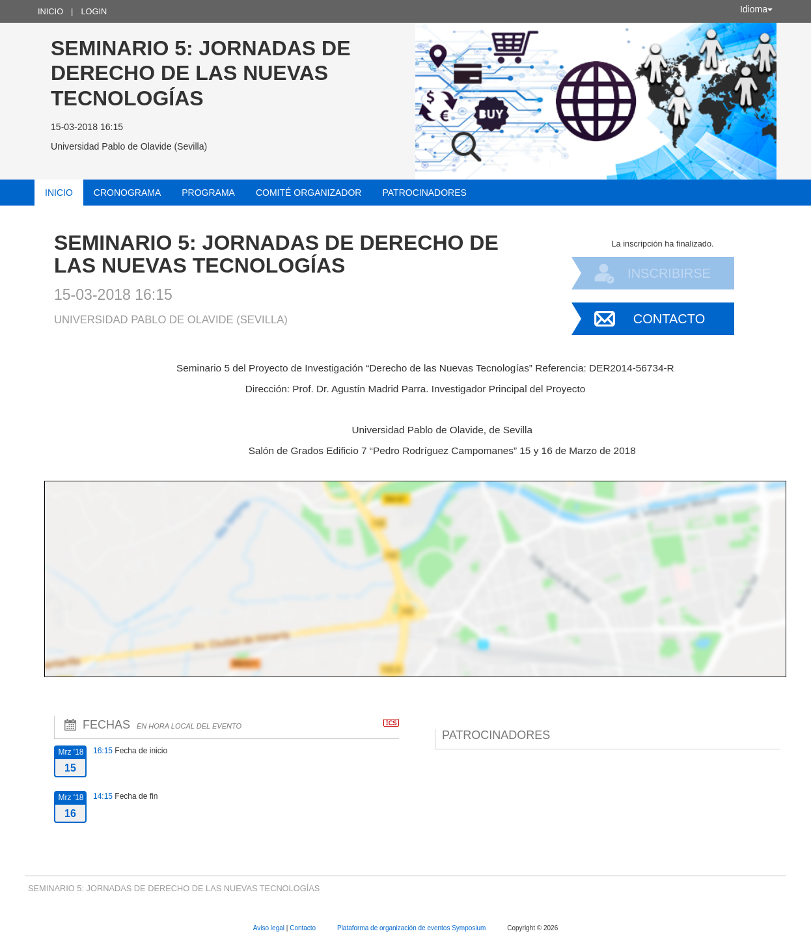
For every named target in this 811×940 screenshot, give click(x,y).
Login (94, 11)
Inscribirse (669, 273)
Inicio (50, 11)
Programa (208, 192)
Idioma (756, 9)
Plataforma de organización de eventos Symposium (412, 928)
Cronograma (127, 192)
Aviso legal (269, 928)
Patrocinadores (424, 192)
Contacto (669, 319)
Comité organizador (309, 192)
